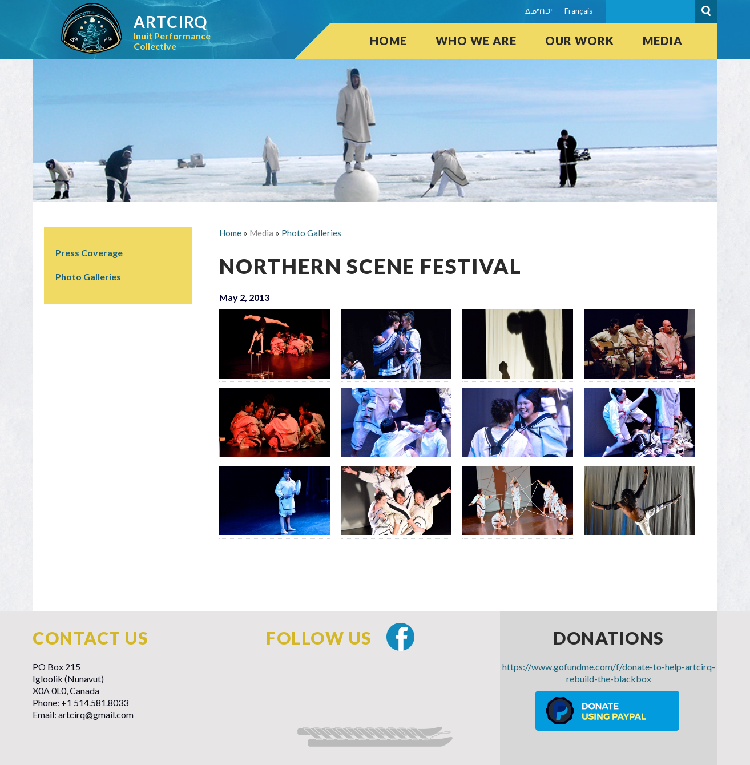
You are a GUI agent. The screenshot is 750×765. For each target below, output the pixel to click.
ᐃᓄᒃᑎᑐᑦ (539, 10)
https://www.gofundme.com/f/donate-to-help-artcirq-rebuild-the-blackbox (608, 672)
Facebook (400, 637)
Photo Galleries (88, 276)
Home (388, 40)
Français (578, 10)
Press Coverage (89, 252)
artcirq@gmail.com (96, 714)
